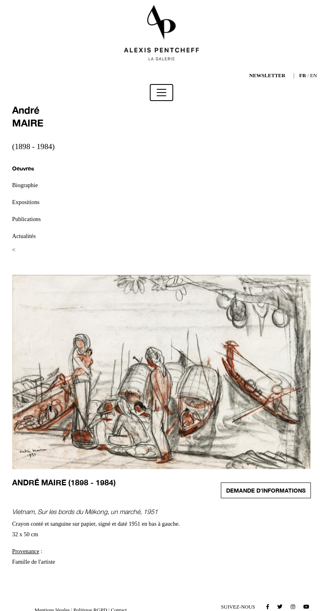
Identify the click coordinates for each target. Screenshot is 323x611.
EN (313, 75)
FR (302, 75)
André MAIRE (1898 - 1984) (64, 482)
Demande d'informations (266, 490)
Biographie (25, 185)
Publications (26, 219)
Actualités (24, 236)
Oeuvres (23, 168)
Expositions (26, 202)
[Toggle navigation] (161, 92)
